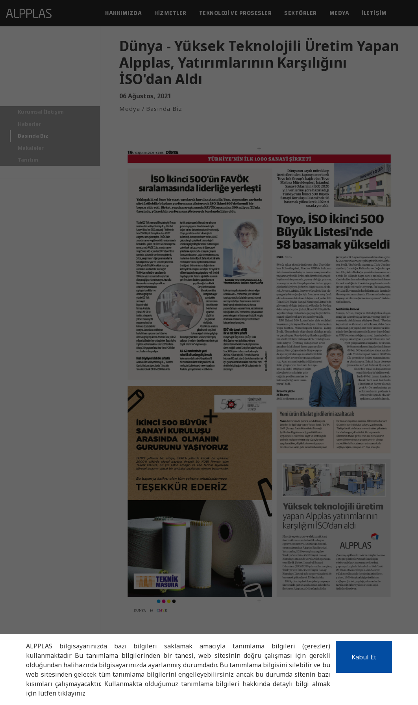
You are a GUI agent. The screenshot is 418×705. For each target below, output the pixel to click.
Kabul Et (363, 657)
